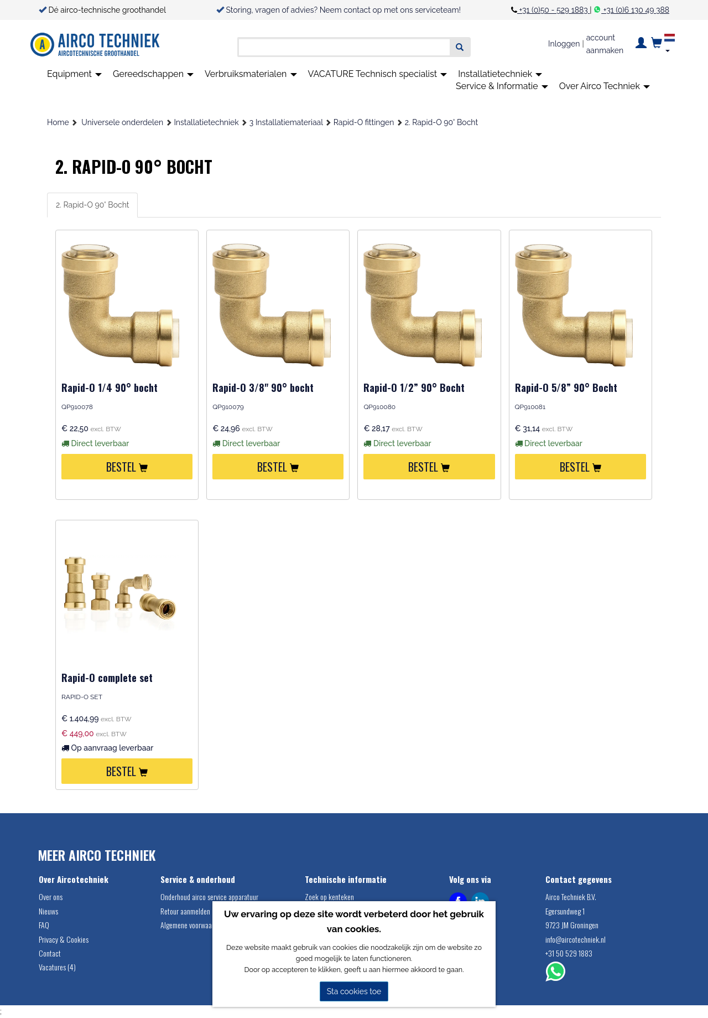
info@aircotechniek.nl (575, 939)
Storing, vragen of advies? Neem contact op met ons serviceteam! (343, 10)
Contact (50, 953)
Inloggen (564, 43)
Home (58, 122)
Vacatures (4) (57, 967)
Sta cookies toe (354, 991)
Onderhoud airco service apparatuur (209, 896)
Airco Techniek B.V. (570, 896)
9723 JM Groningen (571, 925)
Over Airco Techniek (604, 86)
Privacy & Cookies (63, 939)
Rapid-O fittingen (364, 122)
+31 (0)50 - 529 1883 (553, 10)
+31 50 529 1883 (568, 953)
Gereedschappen (153, 74)
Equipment (74, 74)
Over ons (51, 896)
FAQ (44, 925)
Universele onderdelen (122, 122)
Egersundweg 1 (565, 911)
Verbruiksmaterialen (250, 74)
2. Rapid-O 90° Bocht (441, 122)
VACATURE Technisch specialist (377, 74)
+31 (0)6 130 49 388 (635, 10)
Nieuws (48, 911)
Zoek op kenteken (329, 896)
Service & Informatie (502, 86)
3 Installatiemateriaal (286, 122)
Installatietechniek (500, 74)
